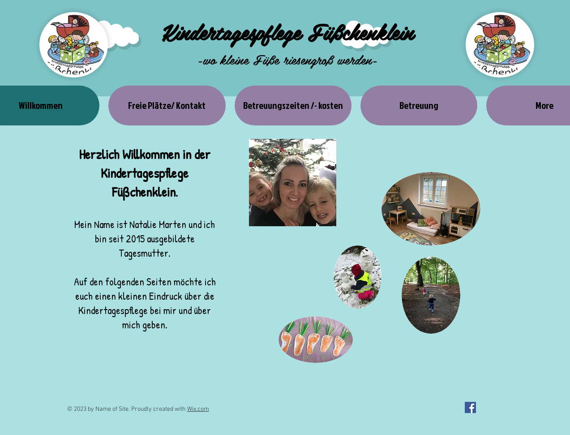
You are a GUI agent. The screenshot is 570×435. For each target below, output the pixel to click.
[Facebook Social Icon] (470, 407)
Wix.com (198, 409)
